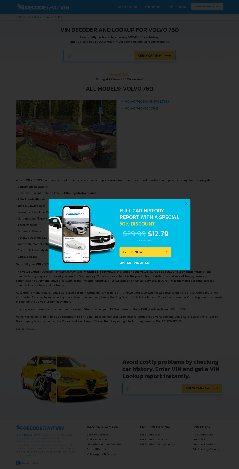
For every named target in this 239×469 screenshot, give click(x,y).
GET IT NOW (133, 252)
